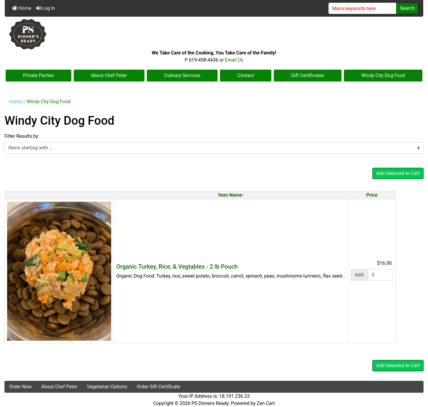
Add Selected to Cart (398, 173)
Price (371, 195)
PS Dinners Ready (210, 403)
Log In (45, 8)
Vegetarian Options (107, 386)
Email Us (234, 60)
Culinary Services (182, 75)
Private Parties (38, 75)
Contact (245, 75)
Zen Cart (266, 403)
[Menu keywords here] (362, 8)
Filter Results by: (21, 136)
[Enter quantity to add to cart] (380, 275)
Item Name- (231, 195)
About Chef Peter (109, 75)
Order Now (20, 386)
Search (407, 8)
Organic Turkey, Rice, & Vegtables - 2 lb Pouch (177, 266)
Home (21, 8)
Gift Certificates (307, 75)
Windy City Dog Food (383, 75)
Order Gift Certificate (158, 386)
